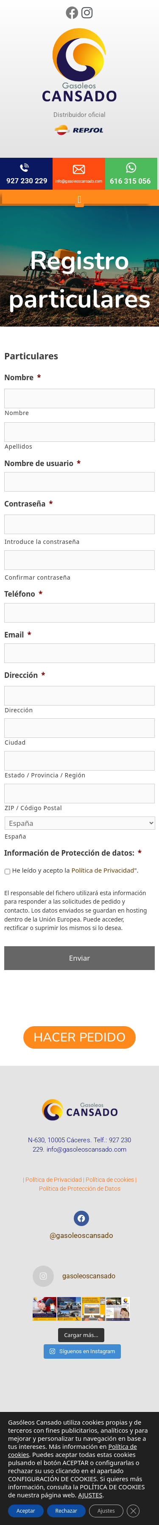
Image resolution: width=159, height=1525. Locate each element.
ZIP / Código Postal (33, 808)
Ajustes (106, 1510)
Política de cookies (110, 1179)
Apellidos (18, 446)
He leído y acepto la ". (75, 870)
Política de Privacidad (102, 870)
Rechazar (66, 1510)
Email (17, 635)
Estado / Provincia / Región (45, 775)
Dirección (24, 675)
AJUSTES (90, 1495)
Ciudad (15, 742)
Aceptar (26, 1510)
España (15, 836)
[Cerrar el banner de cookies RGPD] (133, 1511)
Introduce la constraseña (42, 542)
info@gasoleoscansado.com (86, 1149)
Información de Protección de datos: (73, 853)
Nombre (22, 377)
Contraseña (28, 504)
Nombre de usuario (42, 463)
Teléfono (23, 594)
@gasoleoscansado (81, 1235)
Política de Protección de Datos (79, 1188)
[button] (79, 199)
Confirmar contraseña (37, 577)
